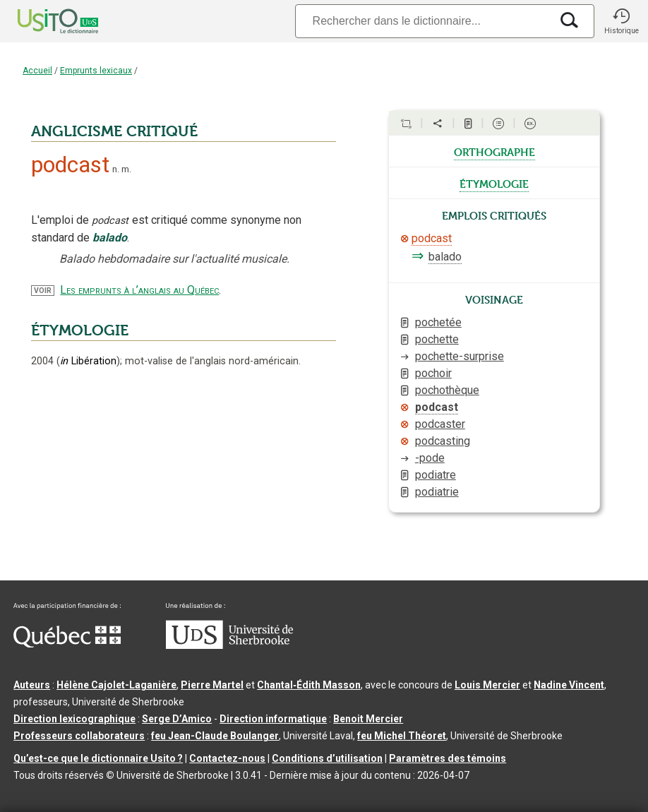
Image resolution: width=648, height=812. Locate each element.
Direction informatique (273, 718)
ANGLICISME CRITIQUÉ (114, 131)
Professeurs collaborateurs (79, 735)
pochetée (438, 322)
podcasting (442, 441)
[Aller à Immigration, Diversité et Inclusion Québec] (67, 644)
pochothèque (447, 390)
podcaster (440, 424)
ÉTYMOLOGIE (79, 330)
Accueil (37, 71)
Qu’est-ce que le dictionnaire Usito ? (98, 758)
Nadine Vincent (569, 685)
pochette (437, 339)
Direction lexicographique (74, 718)
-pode (430, 458)
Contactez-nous (227, 758)
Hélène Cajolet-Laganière (116, 685)
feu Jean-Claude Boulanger (215, 735)
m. (126, 169)
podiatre (435, 475)
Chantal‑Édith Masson (309, 685)
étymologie (494, 182)
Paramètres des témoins (447, 758)
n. (115, 169)
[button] (621, 21)
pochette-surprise (459, 356)
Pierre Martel (212, 685)
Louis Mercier (487, 685)
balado (445, 256)
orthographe (494, 151)
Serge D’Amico (177, 718)
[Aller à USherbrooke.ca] (229, 645)
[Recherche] (422, 21)
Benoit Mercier (368, 718)
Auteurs (31, 685)
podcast (432, 238)
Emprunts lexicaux (96, 71)
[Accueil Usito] (42, 21)
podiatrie (437, 491)
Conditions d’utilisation (327, 758)
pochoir (433, 373)
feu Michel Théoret (401, 735)
